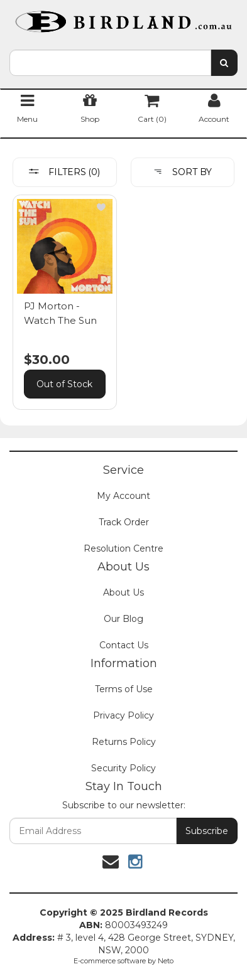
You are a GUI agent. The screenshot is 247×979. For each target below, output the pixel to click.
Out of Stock (64, 384)
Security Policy (123, 768)
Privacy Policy (123, 715)
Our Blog (123, 618)
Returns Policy (124, 741)
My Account (123, 495)
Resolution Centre (123, 548)
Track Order (124, 522)
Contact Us (123, 645)
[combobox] (110, 63)
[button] (101, 207)
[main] (123, 309)
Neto (165, 960)
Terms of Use (124, 689)
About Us (123, 592)
